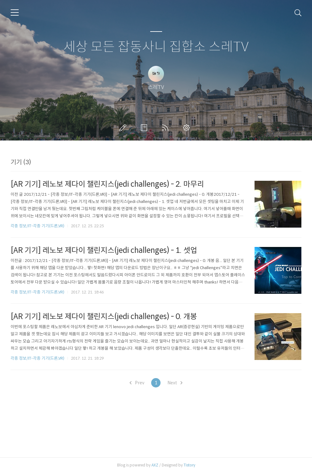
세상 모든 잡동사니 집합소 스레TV (156, 47)
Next (174, 383)
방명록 (145, 127)
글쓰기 (123, 127)
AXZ (154, 465)
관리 (187, 127)
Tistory (189, 465)
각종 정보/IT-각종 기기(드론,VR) (37, 226)
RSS (166, 127)
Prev (137, 383)
